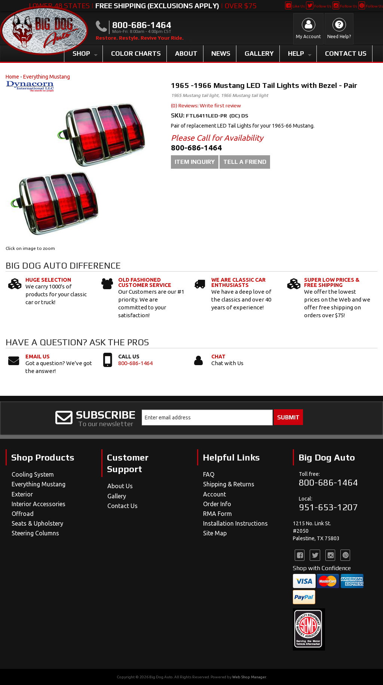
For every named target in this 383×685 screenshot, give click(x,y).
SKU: (178, 115)
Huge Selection (48, 279)
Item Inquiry (195, 161)
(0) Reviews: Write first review (206, 105)
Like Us (295, 6)
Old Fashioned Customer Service (144, 282)
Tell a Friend (244, 161)
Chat (218, 356)
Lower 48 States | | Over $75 (143, 5)
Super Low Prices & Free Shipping (331, 282)
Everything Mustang (46, 77)
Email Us (37, 356)
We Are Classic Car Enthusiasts (238, 282)
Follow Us (318, 6)
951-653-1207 (328, 507)
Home (12, 77)
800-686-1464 (135, 363)
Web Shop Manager (249, 677)
